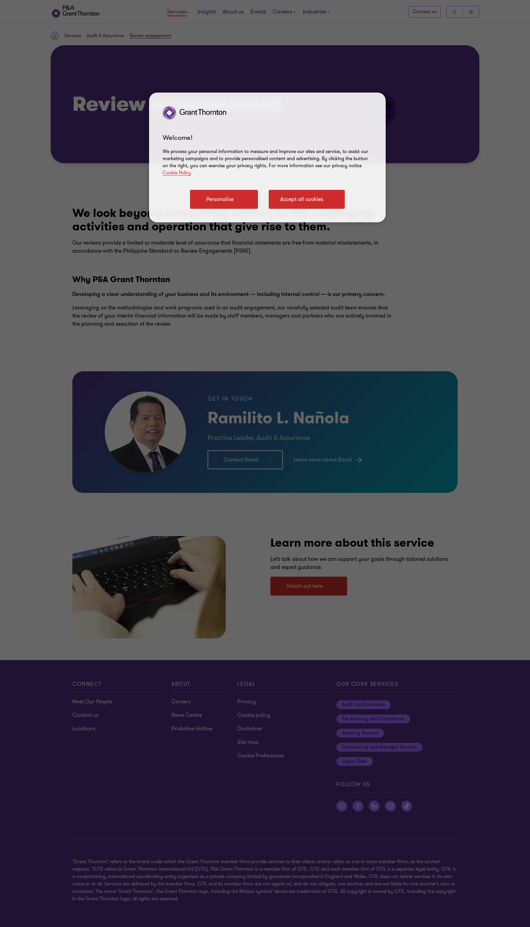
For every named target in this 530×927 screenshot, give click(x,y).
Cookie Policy (177, 173)
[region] (267, 157)
